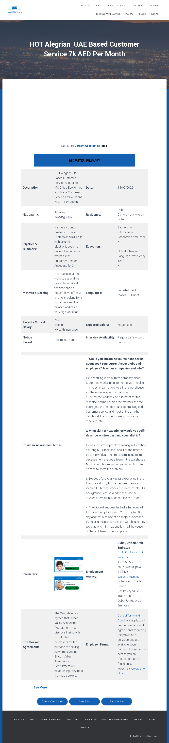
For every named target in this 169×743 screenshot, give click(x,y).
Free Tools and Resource (107, 14)
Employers (137, 6)
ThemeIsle (156, 735)
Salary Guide (117, 701)
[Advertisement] (84, 115)
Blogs (142, 14)
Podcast (129, 14)
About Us (86, 6)
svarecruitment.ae (129, 576)
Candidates (154, 6)
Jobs (98, 6)
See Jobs (84, 701)
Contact (155, 14)
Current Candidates (116, 6)
